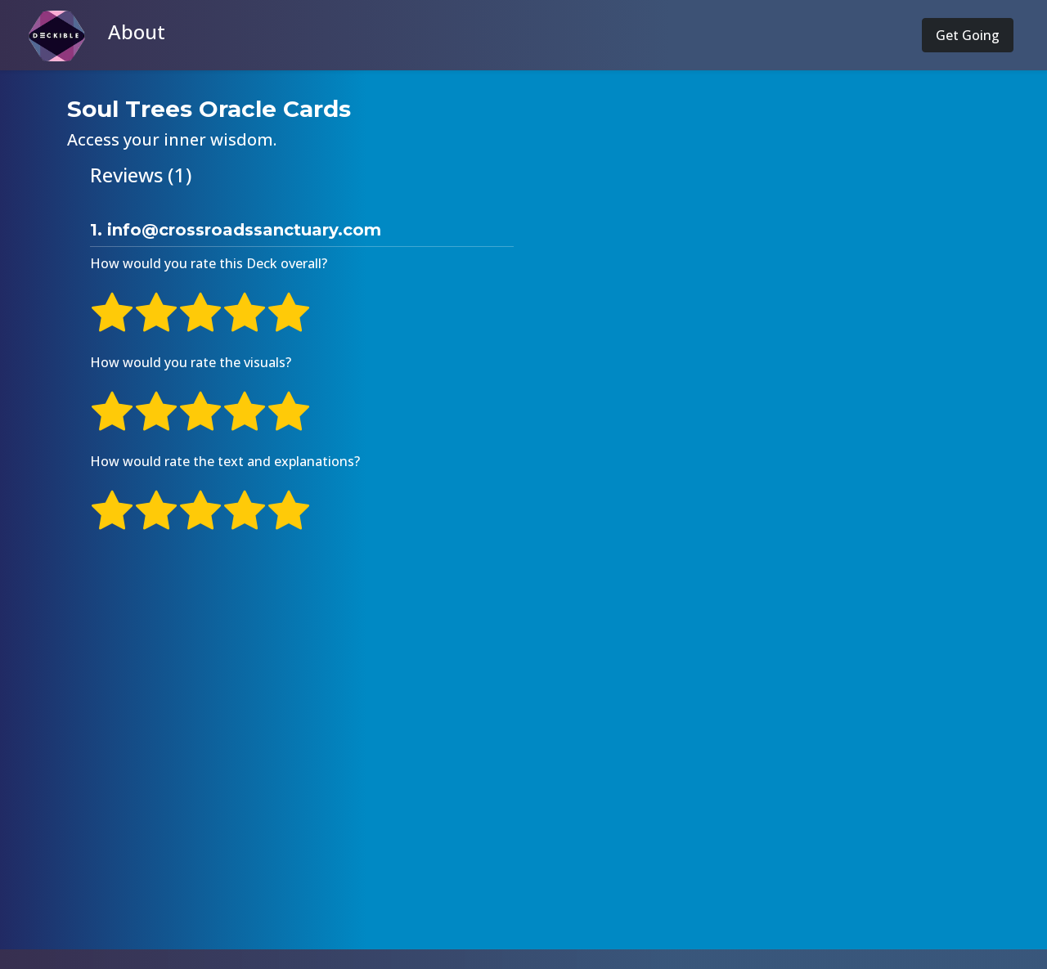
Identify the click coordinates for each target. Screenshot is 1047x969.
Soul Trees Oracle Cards (209, 109)
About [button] (136, 31)
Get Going (968, 35)
